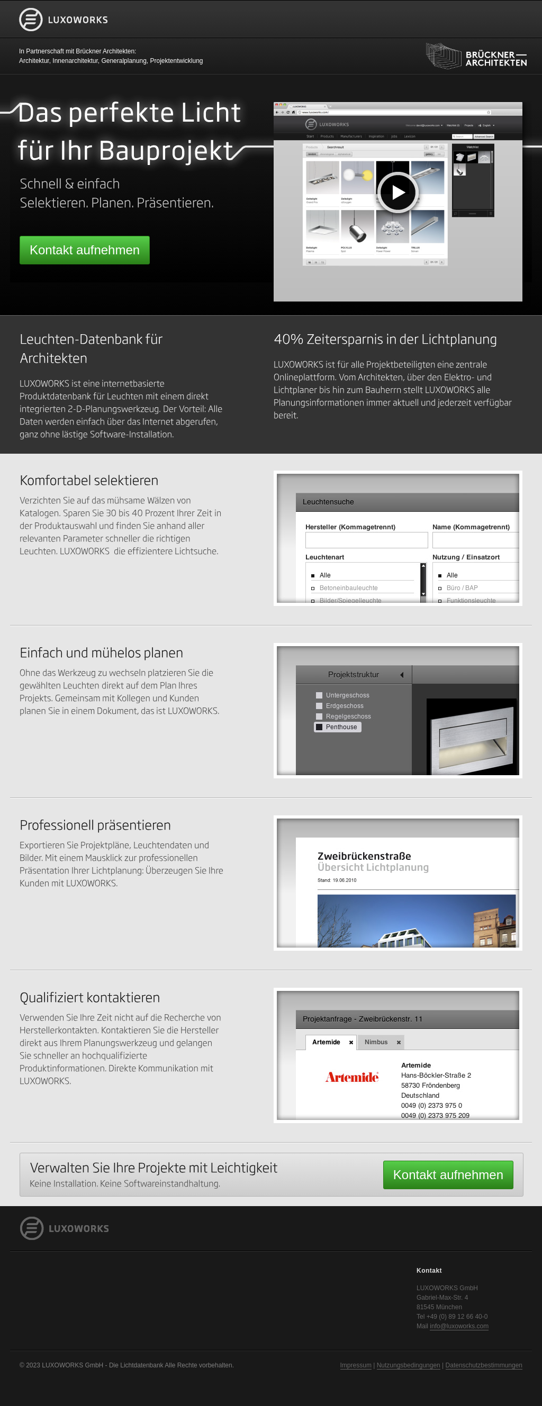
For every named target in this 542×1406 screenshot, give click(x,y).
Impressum (356, 1365)
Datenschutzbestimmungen (484, 1365)
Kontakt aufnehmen (85, 250)
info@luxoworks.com (459, 1326)
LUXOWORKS (63, 36)
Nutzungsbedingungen (408, 1365)
